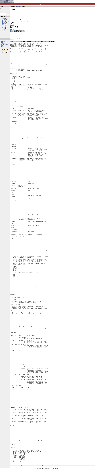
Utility (3, 30)
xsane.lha (18, 12)
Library (3, 27)
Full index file (2, 35)
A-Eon (2, 45)
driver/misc (18, 22)
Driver (3, 23)
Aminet (2, 42)
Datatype (3, 19)
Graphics (3, 26)
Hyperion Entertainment (5, 44)
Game (3, 25)
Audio (3, 18)
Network (3, 28)
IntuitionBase (3, 43)
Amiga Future (3, 46)
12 (17, 32)
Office (3, 29)
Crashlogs (2, 9)
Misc (20, 6)
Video (3, 31)
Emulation (3, 24)
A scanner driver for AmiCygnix (22, 11)
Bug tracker (2, 10)
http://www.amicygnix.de (21, 20)
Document (3, 22)
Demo (3, 20)
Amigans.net (3, 41)
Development (4, 21)
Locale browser (3, 11)
